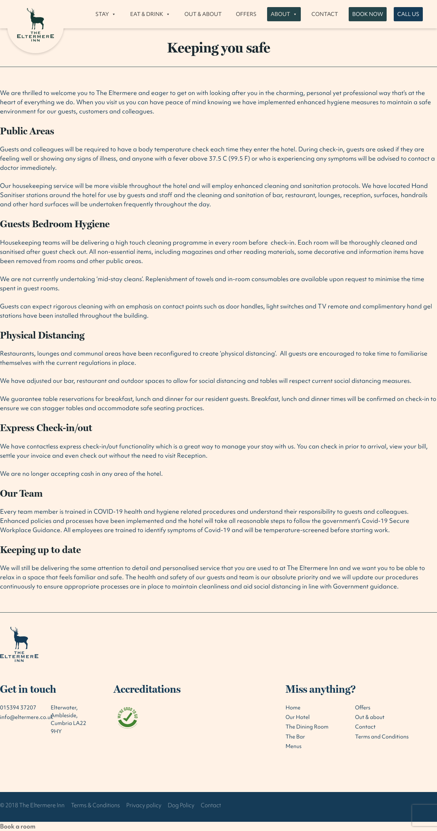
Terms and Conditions (382, 736)
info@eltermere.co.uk (26, 717)
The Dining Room (307, 726)
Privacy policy (143, 805)
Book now (367, 14)
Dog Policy (181, 805)
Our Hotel (298, 717)
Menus (294, 746)
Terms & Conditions (95, 805)
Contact (324, 14)
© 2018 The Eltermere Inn (32, 805)
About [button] (284, 14)
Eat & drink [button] (150, 14)
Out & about (203, 14)
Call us (408, 14)
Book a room (17, 826)
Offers (246, 14)
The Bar (295, 736)
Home (293, 707)
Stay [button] (105, 14)
